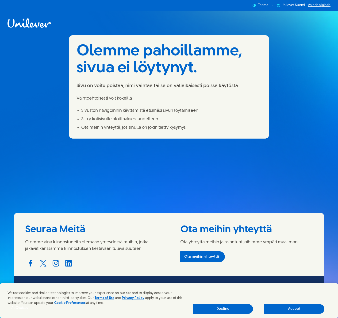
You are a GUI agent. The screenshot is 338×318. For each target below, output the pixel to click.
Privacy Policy (133, 298)
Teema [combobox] (262, 5)
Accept (294, 309)
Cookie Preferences (69, 303)
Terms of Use (104, 298)
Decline (222, 309)
